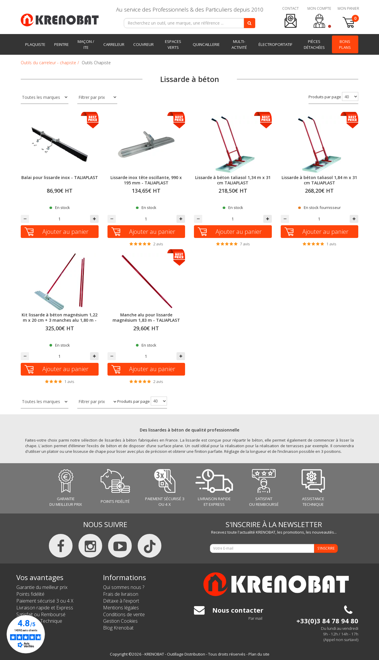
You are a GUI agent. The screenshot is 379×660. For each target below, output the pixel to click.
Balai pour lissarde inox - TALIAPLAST (59, 177)
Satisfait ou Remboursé (40, 614)
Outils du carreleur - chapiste (48, 62)
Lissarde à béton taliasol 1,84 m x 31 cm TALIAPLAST (319, 180)
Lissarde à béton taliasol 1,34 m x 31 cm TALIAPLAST (233, 180)
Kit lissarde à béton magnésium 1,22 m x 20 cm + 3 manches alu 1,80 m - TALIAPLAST (59, 320)
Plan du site (258, 654)
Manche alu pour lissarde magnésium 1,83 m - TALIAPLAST (146, 317)
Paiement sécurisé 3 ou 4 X (44, 601)
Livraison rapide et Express (44, 607)
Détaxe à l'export (121, 601)
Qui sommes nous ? (123, 587)
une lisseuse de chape (85, 451)
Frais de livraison (120, 594)
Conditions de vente (124, 614)
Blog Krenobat (118, 627)
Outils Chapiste (96, 62)
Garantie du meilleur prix (42, 587)
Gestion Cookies (120, 621)
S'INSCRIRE (326, 548)
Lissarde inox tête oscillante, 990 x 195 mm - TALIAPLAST (146, 180)
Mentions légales (121, 607)
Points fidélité (30, 594)
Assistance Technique (39, 621)
